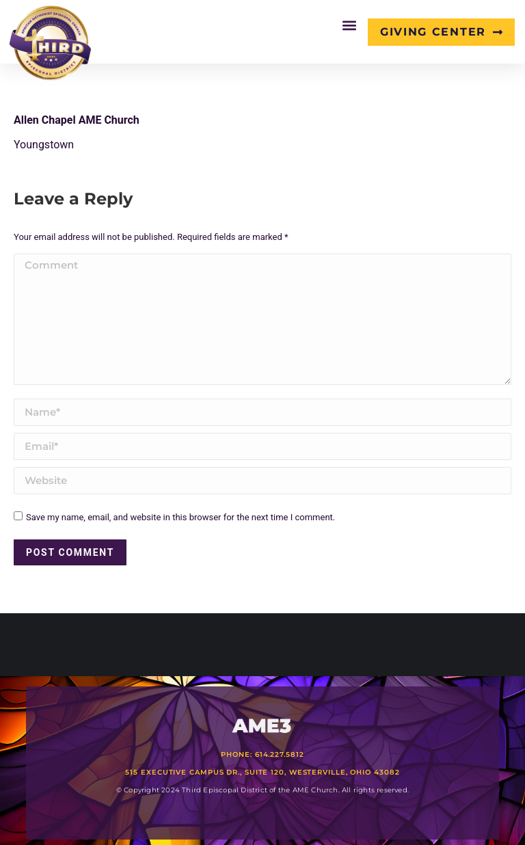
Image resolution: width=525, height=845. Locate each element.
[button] (349, 25)
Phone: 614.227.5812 (262, 754)
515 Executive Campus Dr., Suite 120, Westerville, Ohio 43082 (262, 772)
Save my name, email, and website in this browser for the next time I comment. (180, 517)
